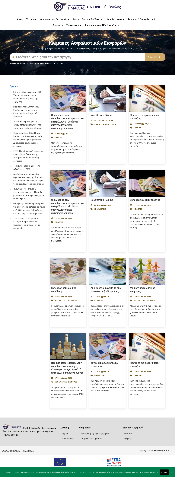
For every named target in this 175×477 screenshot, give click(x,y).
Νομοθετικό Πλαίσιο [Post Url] (102, 115)
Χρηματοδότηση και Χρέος (87, 19)
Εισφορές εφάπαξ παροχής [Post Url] (145, 199)
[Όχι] (171, 473)
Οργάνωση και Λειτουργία (54, 19)
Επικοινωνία (68, 438)
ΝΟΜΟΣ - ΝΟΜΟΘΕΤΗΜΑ (105, 124)
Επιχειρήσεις (58, 63)
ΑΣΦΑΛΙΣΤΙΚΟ (100, 209)
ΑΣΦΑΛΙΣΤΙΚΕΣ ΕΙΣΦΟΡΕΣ (66, 300)
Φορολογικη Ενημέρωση (40, 63)
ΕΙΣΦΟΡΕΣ (59, 137)
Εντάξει (164, 472)
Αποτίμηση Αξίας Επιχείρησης (94, 433)
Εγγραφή (128, 438)
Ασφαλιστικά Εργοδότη (86, 49)
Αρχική (42, 49)
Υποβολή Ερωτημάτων (91, 438)
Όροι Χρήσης (28, 450)
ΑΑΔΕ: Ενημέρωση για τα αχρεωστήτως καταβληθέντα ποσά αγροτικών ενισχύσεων (27, 124)
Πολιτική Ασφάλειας (11, 450)
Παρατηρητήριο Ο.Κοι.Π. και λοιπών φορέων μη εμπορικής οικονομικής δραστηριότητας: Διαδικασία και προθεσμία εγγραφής (27, 139)
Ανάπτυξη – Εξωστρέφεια (67, 25)
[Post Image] (68, 98)
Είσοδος (128, 433)
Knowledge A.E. (161, 450)
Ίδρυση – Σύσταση (26, 19)
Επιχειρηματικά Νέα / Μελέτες (102, 25)
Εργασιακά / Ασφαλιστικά (142, 19)
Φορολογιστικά (115, 19)
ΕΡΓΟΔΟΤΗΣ (99, 375)
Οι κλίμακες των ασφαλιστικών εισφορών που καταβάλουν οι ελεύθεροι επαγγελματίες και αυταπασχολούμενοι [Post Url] (67, 122)
